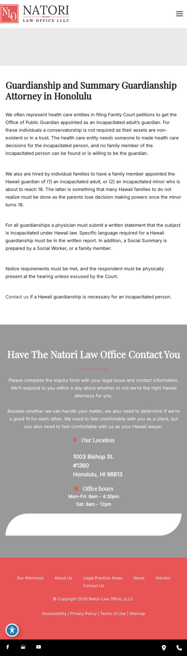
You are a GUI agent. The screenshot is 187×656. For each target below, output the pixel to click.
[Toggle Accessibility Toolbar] (12, 630)
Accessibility (54, 613)
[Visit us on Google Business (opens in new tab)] (23, 647)
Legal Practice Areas (103, 578)
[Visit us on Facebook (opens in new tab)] (7, 647)
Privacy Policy (83, 613)
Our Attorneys (30, 578)
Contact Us (93, 585)
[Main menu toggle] (179, 13)
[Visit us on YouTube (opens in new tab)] (38, 647)
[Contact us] (179, 647)
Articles (163, 578)
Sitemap (137, 613)
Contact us (17, 296)
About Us (63, 578)
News (139, 578)
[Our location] (163, 647)
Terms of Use (113, 613)
